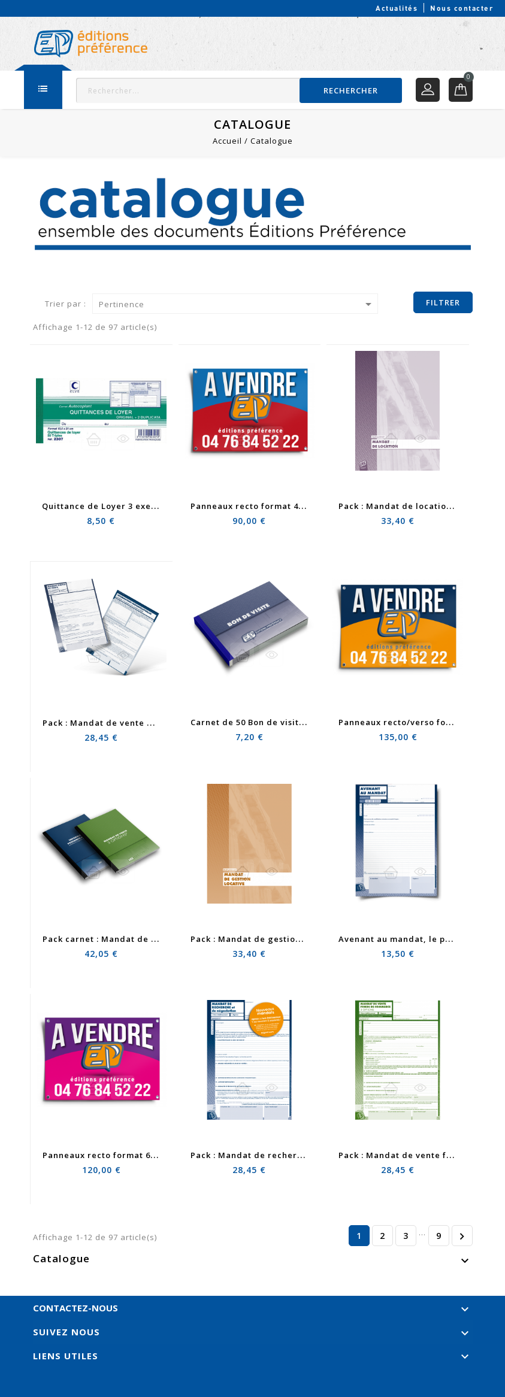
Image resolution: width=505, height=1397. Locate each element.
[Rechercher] (239, 90)
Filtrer (443, 302)
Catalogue (61, 1258)
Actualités (397, 8)
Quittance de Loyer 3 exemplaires (115, 506)
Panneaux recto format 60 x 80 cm (116, 1155)
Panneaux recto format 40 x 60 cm (263, 506)
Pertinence (237, 304)
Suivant (461, 1236)
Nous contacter (461, 8)
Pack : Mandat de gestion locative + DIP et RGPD (295, 939)
